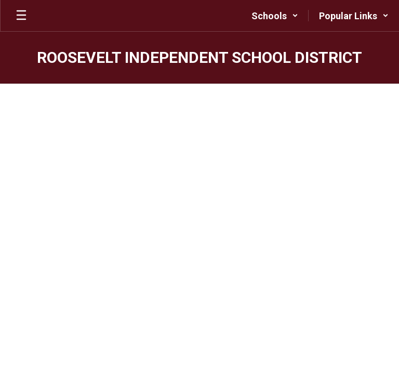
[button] (275, 15)
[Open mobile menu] (21, 15)
